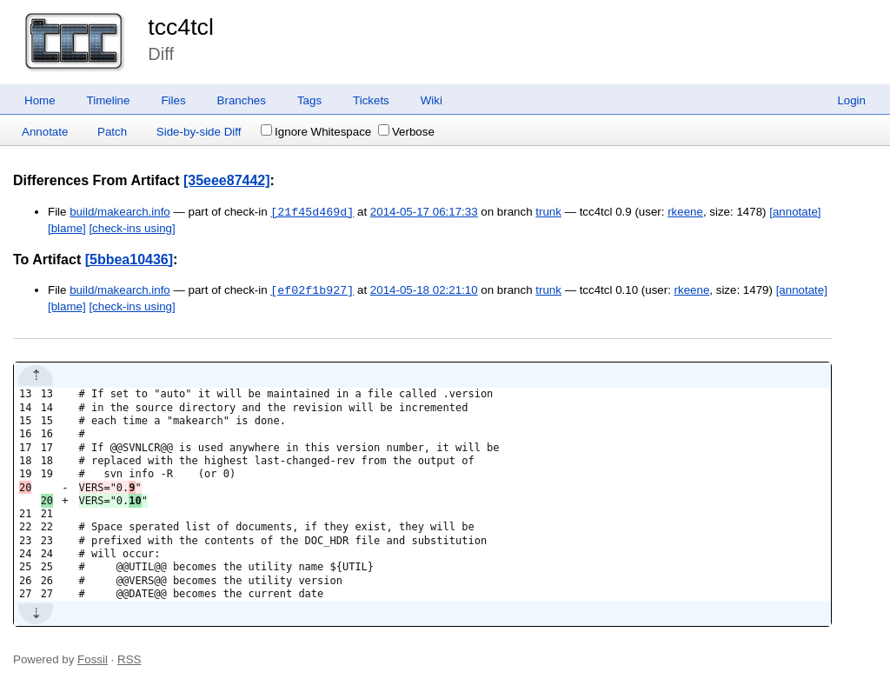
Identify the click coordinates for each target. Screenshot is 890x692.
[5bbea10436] (129, 259)
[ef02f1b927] (312, 290)
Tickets (371, 100)
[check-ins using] (132, 228)
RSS (129, 659)
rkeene (685, 212)
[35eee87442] (226, 180)
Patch (112, 131)
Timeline (108, 100)
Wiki (431, 100)
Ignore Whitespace (316, 131)
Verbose (406, 131)
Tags (309, 100)
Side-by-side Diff (199, 131)
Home (40, 100)
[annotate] (794, 212)
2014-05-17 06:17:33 (424, 212)
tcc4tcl (181, 27)
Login (851, 100)
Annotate (45, 131)
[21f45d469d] (312, 212)
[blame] (67, 228)
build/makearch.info (120, 212)
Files (173, 100)
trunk (548, 212)
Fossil (92, 659)
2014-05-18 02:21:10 (424, 290)
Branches (241, 100)
